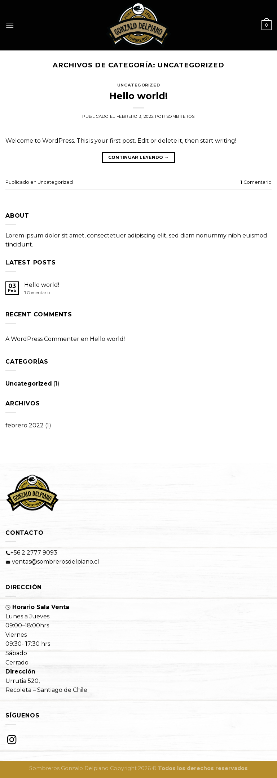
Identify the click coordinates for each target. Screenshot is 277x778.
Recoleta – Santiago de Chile (46, 689)
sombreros (180, 116)
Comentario (256, 182)
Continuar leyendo (138, 157)
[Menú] (9, 25)
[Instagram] (11, 740)
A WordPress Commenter (42, 338)
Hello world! (138, 95)
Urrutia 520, (22, 680)
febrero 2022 (24, 425)
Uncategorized (138, 85)
